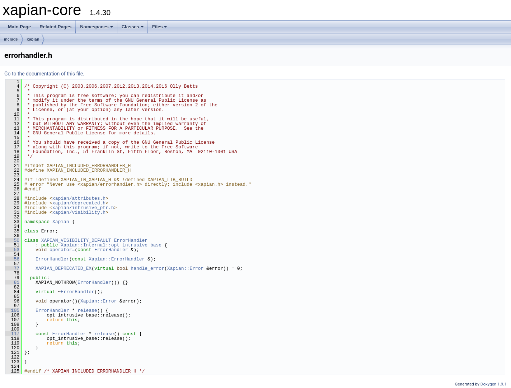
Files (159, 26)
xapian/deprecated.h (79, 203)
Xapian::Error (185, 268)
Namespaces (96, 26)
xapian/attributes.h (79, 198)
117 (12, 334)
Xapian (60, 221)
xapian (33, 39)
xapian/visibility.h (79, 212)
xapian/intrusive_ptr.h (83, 207)
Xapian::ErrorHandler (117, 259)
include (11, 39)
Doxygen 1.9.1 (493, 384)
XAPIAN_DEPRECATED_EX (64, 268)
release (87, 310)
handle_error (147, 268)
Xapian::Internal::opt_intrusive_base (111, 245)
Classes (133, 26)
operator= (62, 249)
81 (12, 282)
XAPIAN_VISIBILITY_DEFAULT (76, 240)
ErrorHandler (130, 240)
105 (12, 310)
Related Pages (55, 26)
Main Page (19, 26)
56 (12, 259)
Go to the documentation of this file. (44, 74)
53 (12, 249)
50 (12, 240)
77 (12, 268)
